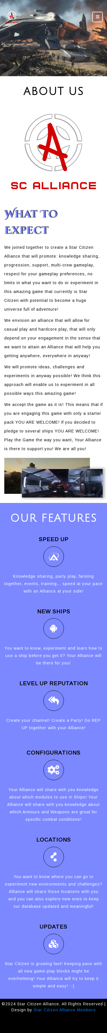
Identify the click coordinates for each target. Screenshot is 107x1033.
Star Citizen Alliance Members (65, 1010)
